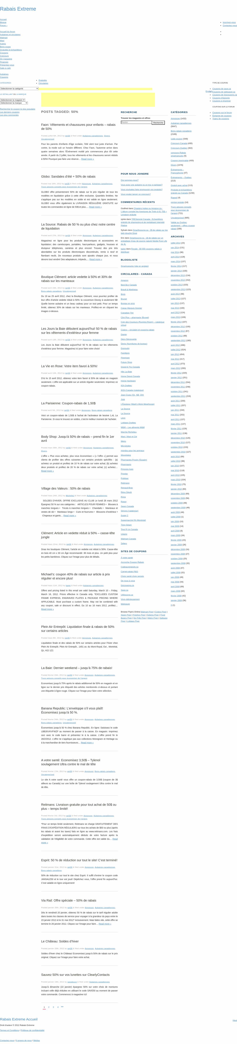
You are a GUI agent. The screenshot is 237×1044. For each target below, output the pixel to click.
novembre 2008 (178, 554)
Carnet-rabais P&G (129, 571)
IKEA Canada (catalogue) (132, 390)
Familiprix (125, 353)
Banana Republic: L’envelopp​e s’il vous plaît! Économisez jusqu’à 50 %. (72, 710)
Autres (3, 44)
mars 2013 (175, 317)
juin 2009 (175, 521)
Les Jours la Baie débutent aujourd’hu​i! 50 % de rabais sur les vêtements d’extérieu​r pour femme (79, 330)
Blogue (3, 22)
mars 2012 (175, 368)
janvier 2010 (176, 489)
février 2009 (176, 540)
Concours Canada (179, 143)
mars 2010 (175, 479)
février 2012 (176, 373)
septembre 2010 (178, 452)
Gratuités (43, 80)
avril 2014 (175, 257)
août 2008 (175, 568)
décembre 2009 (178, 494)
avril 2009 (175, 531)
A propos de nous (24, 1040)
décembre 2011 (178, 382)
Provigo (124, 474)
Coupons (4, 53)
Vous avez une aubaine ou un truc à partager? (142, 185)
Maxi (2, 40)
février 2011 (176, 428)
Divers (107, 136)
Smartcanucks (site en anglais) (135, 266)
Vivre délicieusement (130, 599)
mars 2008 (175, 591)
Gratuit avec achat (179, 185)
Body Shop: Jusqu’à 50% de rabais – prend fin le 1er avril (77, 438)
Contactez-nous (230, 25)
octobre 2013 (177, 285)
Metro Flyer (153, 618)
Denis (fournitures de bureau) (134, 344)
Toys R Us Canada (129, 529)
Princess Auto (127, 469)
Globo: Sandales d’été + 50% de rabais (68, 176)
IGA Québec (126, 385)
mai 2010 (175, 470)
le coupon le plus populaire (17, 109)
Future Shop (126, 362)
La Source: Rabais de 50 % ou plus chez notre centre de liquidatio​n (78, 226)
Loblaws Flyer (133, 621)
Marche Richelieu (129, 432)
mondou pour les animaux (132, 450)
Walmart (3, 38)
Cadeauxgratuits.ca (129, 567)
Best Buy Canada (129, 285)
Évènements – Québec (181, 177)
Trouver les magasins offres (135, 118)
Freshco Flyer (139, 615)
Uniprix (124, 534)
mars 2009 (175, 535)
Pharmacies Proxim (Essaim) (134, 460)
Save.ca (124, 590)
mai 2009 (175, 526)
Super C (124, 515)
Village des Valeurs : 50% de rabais (65, 488)
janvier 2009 (176, 545)
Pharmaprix (126, 464)
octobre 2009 (177, 503)
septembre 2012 (178, 340)
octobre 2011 (177, 391)
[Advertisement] (95, 89)
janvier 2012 (176, 377)
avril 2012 (175, 364)
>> (62, 1006)
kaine (123, 249)
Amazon (124, 280)
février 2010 (176, 484)
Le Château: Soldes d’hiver (60, 941)
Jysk (123, 399)
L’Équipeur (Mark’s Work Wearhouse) (138, 404)
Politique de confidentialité (32, 1030)
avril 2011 (175, 419)
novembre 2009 (178, 498)
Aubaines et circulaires (10, 34)
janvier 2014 (176, 271)
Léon (123, 418)
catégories (5, 83)
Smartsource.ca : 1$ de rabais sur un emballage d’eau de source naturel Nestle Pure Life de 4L (144, 241)
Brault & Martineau (129, 289)
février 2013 (176, 322)
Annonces (86, 184)
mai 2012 (175, 359)
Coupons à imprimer (221, 101)
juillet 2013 (176, 298)
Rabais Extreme (18, 9)
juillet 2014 (176, 243)
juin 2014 (175, 247)
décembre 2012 (178, 326)
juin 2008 (175, 577)
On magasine (6, 59)
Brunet (124, 299)
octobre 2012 (177, 336)
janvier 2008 (176, 600)
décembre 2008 (178, 549)
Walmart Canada (128, 539)
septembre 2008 (178, 563)
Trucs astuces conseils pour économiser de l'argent (64, 187)
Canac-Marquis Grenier (131, 308)
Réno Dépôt (126, 492)
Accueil (3, 19)
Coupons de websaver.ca (223, 92)
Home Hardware (128, 381)
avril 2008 (175, 586)
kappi (68, 585)
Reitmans (125, 483)
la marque (21, 94)
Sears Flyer (126, 615)
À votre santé (127, 557)
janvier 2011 (176, 433)
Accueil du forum (7, 31)
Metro (123, 441)
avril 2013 (175, 312)
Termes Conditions (9, 1030)
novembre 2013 (178, 280)
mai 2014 (175, 252)
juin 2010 (175, 466)
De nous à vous (128, 581)
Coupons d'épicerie (221, 98)
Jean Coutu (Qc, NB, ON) (132, 395)
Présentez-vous (7, 65)
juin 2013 (175, 303)
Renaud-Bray (127, 488)
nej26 (67, 136)
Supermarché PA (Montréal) (133, 520)
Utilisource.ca (127, 595)
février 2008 (176, 596)
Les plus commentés (9, 115)
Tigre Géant (126, 525)
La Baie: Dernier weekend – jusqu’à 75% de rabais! (76, 668)
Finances (4, 62)
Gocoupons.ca (127, 585)
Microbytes (126, 446)
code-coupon (177, 139)
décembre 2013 (178, 275)
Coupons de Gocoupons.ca (224, 95)
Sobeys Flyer (153, 615)
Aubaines (4, 74)
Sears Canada (127, 506)
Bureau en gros (128, 303)
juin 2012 (175, 354)
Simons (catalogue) (129, 511)
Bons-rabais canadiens (51, 291)
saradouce (72, 982)
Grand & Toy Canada (130, 367)
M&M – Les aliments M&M (133, 427)
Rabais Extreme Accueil (18, 1019)
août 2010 (175, 456)
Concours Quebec (179, 148)
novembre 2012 (178, 331)
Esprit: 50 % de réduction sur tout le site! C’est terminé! (79, 860)
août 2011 (175, 401)
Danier (124, 334)
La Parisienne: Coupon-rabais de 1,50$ (68, 403)
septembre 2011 (178, 396)
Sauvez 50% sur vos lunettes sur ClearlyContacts (75, 974)
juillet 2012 (176, 349)
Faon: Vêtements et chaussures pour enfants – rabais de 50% (78, 126)
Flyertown (125, 358)
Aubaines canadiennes (93, 136)
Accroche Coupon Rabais (132, 562)
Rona (123, 497)
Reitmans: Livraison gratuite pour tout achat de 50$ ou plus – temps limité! (78, 806)
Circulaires (43, 83)
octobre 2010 (177, 447)
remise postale (177, 202)
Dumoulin (125, 348)
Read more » (87, 159)
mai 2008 (175, 582)
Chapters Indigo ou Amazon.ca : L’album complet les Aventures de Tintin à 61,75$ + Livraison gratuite (144, 211)
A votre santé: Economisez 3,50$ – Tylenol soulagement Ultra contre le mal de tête (70, 762)
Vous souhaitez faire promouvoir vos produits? (142, 189)
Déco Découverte (129, 339)
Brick (123, 294)
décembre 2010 (178, 438)
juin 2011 (175, 410)
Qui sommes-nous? (130, 180)
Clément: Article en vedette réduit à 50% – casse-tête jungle (78, 535)
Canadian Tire (127, 313)
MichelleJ (70, 496)
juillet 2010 (176, 461)
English (209, 91)
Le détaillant (6, 94)
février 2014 (176, 266)
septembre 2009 (178, 507)
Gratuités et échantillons (11, 50)
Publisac (125, 478)
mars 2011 (175, 424)
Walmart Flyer (147, 612)
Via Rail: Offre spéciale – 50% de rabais (68, 900)
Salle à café (5, 68)
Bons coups (5, 47)
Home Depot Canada (130, 376)
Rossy (124, 501)
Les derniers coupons (9, 112)
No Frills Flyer (140, 618)
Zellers (124, 543)
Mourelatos (126, 455)
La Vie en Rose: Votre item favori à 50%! (69, 366)
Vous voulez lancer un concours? (136, 194)
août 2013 (175, 294)
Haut (235, 1020)
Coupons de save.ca (221, 89)
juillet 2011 (176, 405)
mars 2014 (175, 261)
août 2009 (175, 512)
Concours (4, 56)
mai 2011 (175, 415)
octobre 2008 (177, 558)
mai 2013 (175, 308)
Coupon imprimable (180, 160)
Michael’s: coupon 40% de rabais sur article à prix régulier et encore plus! (75, 576)
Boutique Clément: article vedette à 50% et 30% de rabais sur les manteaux (76, 279)
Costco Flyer (160, 612)
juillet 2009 (176, 517)
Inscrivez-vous (229, 22)
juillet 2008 (176, 572)
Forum (3, 25)
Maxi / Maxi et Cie (129, 436)
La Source (125, 409)
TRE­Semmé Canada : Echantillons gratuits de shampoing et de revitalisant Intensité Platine (143, 222)
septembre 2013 (178, 289)
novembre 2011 (178, 387)
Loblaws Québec (128, 423)
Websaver (125, 604)
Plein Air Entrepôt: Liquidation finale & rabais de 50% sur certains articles (77, 628)
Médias (36, 1040)
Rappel (174, 197)
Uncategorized (47, 139)
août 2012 (175, 345)
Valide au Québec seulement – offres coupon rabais (183, 225)
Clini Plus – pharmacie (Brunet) (135, 317)
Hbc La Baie (126, 371)
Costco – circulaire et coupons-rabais (137, 330)
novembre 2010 (178, 442)
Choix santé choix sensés (132, 576)
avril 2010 (175, 475)
